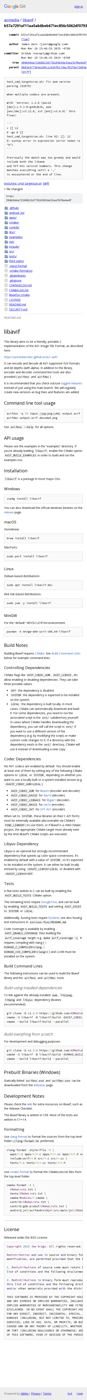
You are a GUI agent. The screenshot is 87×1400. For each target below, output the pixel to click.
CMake (39, 653)
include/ (14, 247)
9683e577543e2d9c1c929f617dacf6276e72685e (54, 67)
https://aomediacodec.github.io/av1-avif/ (30, 357)
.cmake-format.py (20, 271)
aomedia (11, 19)
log (25, 39)
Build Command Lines (65, 653)
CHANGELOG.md (20, 285)
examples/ (16, 237)
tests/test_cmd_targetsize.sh (23, 183)
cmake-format (19, 1172)
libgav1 (51, 800)
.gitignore (15, 280)
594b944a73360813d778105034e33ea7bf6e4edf (54, 62)
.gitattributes (17, 275)
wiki (29, 1104)
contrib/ (14, 227)
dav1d (47, 795)
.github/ (14, 208)
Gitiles (25, 1393)
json (79, 1393)
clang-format (18, 1136)
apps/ (13, 217)
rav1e (47, 804)
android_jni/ (17, 213)
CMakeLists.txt (19, 290)
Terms (47, 1393)
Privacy (35, 1393)
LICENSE (15, 300)
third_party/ (16, 261)
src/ (11, 251)
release (9, 512)
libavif (28, 19)
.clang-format (18, 266)
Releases (40, 1085)
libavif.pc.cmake (19, 295)
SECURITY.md (18, 309)
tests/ (13, 256)
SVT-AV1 (45, 809)
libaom (44, 791)
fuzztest (53, 918)
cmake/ (14, 222)
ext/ (11, 242)
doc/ (12, 232)
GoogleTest (49, 902)
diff (26, 72)
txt (69, 1393)
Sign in (78, 6)
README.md (17, 304)
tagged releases (71, 383)
